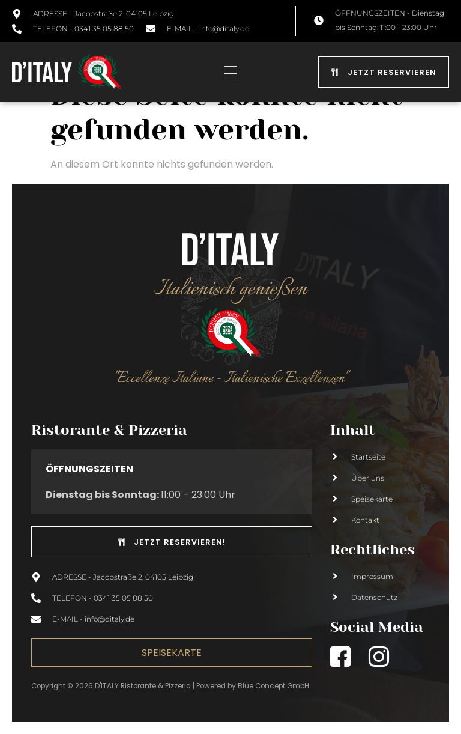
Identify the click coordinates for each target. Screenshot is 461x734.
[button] (230, 72)
